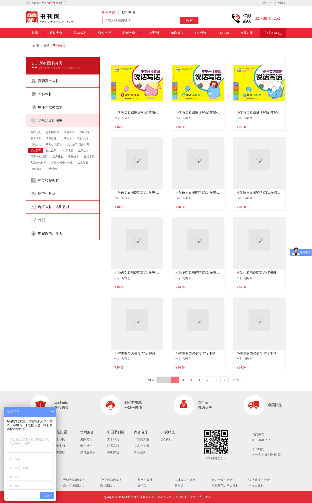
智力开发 (58, 156)
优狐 (208, 497)
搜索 (189, 20)
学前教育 (36, 150)
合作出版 (104, 33)
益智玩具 (36, 132)
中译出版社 (256, 485)
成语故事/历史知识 (78, 144)
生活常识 (89, 156)
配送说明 (59, 452)
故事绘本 (83, 150)
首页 (35, 33)
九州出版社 (145, 480)
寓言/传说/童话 (39, 156)
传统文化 (36, 144)
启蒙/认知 (82, 138)
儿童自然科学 (38, 162)
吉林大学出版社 (185, 480)
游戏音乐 (84, 132)
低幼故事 (51, 150)
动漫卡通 (69, 132)
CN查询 (223, 33)
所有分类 (59, 45)
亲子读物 (52, 168)
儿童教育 (51, 138)
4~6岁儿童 (67, 150)
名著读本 (36, 138)
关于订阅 (59, 439)
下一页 (236, 379)
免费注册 (61, 2)
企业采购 (140, 452)
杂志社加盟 (141, 446)
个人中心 (267, 2)
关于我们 (113, 439)
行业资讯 (246, 33)
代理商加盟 (141, 439)
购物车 (282, 2)
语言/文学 (73, 156)
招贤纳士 (167, 439)
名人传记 (83, 162)
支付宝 (141, 485)
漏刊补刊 (86, 446)
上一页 (164, 379)
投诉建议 (113, 452)
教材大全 (55, 33)
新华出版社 (107, 485)
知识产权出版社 (222, 480)
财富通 (179, 485)
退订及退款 (87, 452)
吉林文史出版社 (73, 485)
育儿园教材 (52, 132)
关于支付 (59, 446)
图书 (46, 45)
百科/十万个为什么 (62, 162)
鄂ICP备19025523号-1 (172, 497)
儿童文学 (66, 138)
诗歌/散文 (36, 168)
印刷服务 (177, 33)
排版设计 (152, 33)
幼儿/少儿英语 (54, 144)
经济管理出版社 (259, 480)
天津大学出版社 (73, 480)
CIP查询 (200, 33)
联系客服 (113, 446)
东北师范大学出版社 (225, 485)
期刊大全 (128, 33)
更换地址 (86, 439)
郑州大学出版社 (110, 480)
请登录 (51, 2)
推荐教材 (80, 33)
